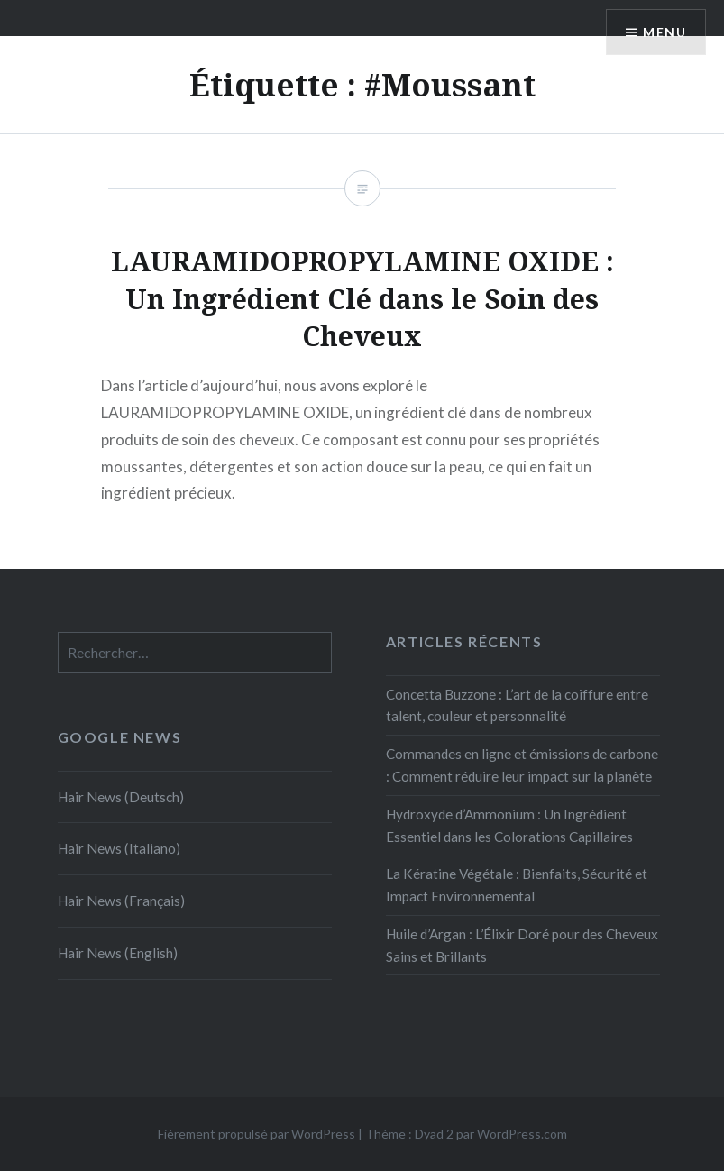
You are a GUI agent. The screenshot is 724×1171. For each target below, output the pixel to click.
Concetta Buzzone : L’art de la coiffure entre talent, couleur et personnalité (517, 705)
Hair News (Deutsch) (121, 797)
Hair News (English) (118, 953)
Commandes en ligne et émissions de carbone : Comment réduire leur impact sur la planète (522, 765)
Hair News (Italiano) (119, 848)
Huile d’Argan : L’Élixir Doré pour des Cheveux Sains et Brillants (522, 945)
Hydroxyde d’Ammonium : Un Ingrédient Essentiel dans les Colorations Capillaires (509, 825)
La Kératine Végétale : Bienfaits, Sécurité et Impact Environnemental (516, 884)
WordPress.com (522, 1133)
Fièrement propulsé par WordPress (256, 1133)
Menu (664, 32)
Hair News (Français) (121, 900)
